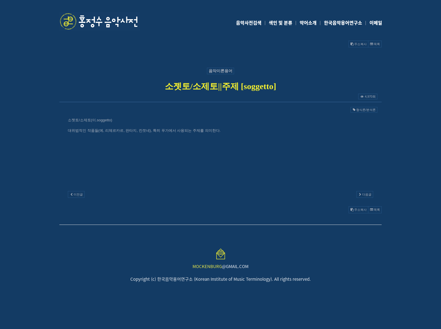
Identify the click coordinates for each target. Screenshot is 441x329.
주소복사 (358, 44)
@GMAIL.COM (220, 266)
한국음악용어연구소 (343, 22)
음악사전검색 (248, 22)
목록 (375, 44)
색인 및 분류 (280, 22)
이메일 (375, 22)
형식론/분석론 (364, 109)
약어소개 (308, 22)
